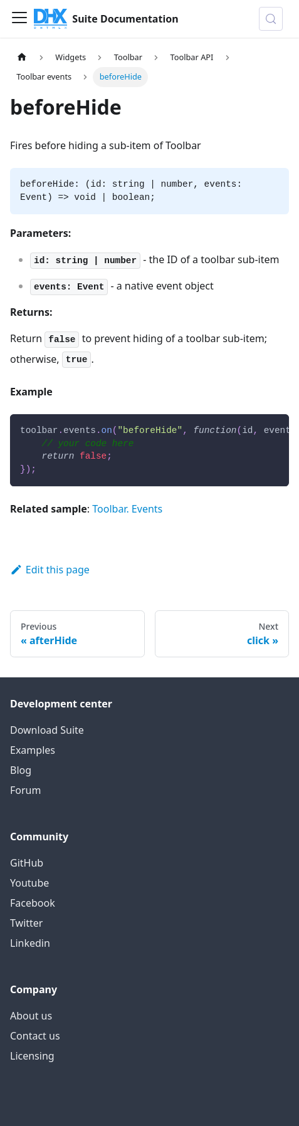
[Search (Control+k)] (271, 19)
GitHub (26, 863)
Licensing (32, 1056)
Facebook (32, 903)
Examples (32, 750)
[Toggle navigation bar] (19, 18)
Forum (25, 790)
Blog (20, 770)
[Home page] (22, 57)
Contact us (35, 1036)
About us (31, 1016)
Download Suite (47, 730)
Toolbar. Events (127, 509)
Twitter (26, 923)
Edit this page (50, 569)
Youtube (29, 883)
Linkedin (30, 943)
